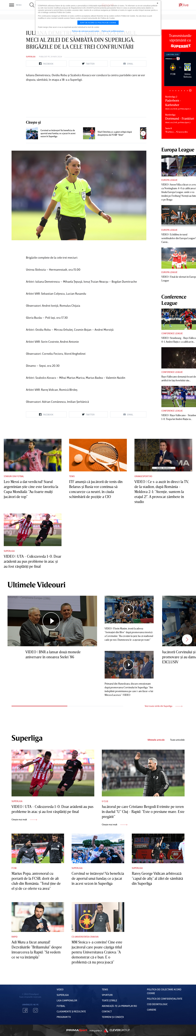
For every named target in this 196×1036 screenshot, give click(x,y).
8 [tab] (190, 90)
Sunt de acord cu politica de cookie (98, 23)
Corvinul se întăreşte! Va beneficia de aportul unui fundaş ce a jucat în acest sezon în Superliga (58, 133)
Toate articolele (177, 739)
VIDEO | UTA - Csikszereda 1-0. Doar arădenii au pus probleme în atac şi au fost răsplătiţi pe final (32, 561)
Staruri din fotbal (14, 476)
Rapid (15, 936)
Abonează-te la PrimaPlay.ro (119, 1005)
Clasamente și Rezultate (71, 1011)
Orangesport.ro (143, 476)
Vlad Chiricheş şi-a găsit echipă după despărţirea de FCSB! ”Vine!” (115, 133)
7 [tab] (187, 90)
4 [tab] (179, 90)
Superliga (30, 56)
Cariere (151, 1009)
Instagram (35, 1010)
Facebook (25, 1010)
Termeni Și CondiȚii (113, 1016)
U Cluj (105, 801)
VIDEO (60, 989)
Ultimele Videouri (36, 584)
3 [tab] (176, 90)
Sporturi (107, 994)
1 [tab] (170, 90)
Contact (107, 1011)
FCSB (14, 868)
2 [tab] (173, 90)
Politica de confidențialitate (164, 998)
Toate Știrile (109, 1000)
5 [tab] (181, 90)
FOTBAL (61, 1005)
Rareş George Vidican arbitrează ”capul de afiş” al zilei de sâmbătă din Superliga (157, 878)
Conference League (172, 333)
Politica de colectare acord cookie (85, 31)
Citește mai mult (24, 819)
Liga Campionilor (67, 1000)
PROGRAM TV (64, 1016)
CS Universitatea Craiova (85, 936)
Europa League (169, 180)
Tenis (72, 476)
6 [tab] (184, 90)
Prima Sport (76, 1030)
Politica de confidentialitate (113, 31)
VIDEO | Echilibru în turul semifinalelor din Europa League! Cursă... (178, 238)
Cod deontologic (157, 1004)
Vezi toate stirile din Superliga (163, 706)
